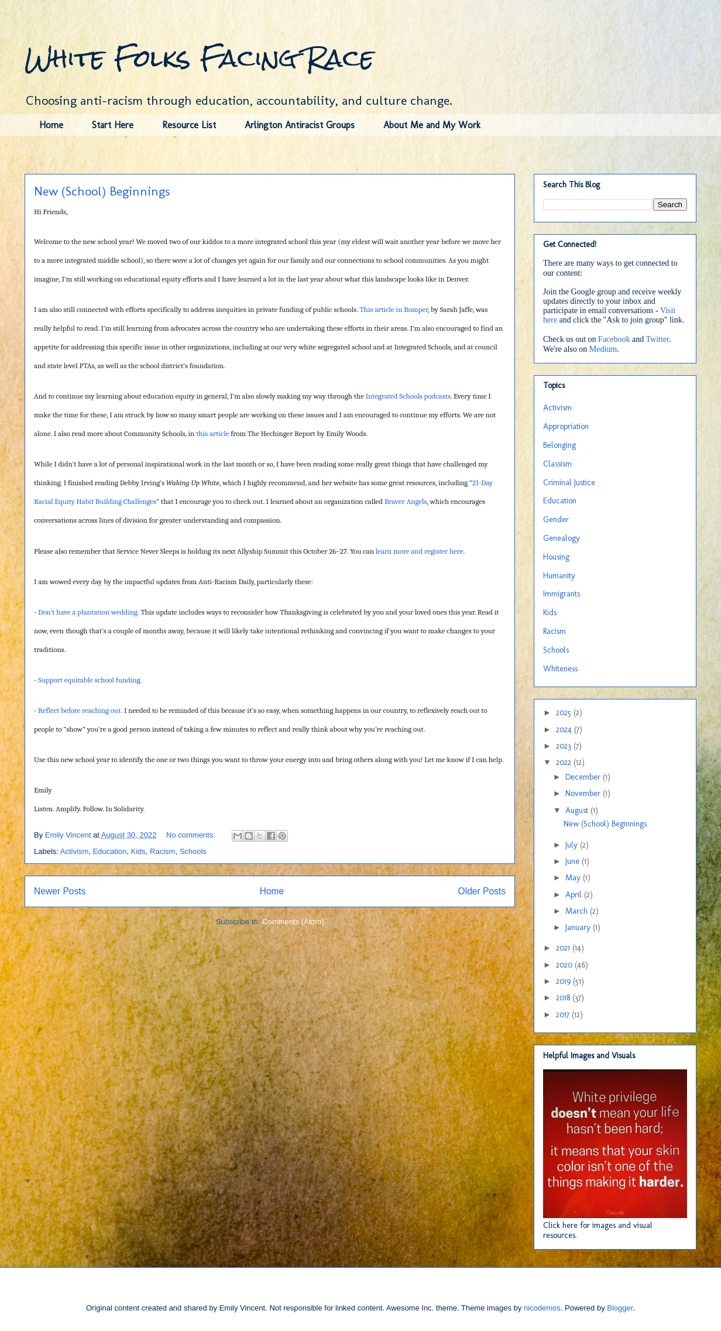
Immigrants (561, 594)
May (574, 878)
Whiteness (560, 669)
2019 (564, 981)
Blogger (620, 1307)
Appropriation (566, 426)
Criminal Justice (569, 483)
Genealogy (561, 538)
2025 (565, 713)
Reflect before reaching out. (80, 710)
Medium (603, 349)
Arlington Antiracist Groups (300, 125)
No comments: (191, 835)
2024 (565, 730)
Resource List (189, 125)
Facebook (614, 339)
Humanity (559, 576)
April (574, 895)
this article (212, 433)
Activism (74, 851)
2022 (565, 762)
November (584, 793)
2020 (565, 965)
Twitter (657, 339)
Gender (556, 519)
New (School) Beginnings (102, 191)
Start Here (112, 125)
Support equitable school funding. (90, 679)
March (577, 911)
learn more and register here (420, 551)
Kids (138, 851)
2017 (564, 1015)
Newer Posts (59, 891)
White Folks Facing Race (199, 57)
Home (51, 125)
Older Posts (482, 891)
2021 (564, 948)
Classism (557, 464)
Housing (556, 557)
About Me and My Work (431, 125)
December (584, 777)
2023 (565, 746)
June (573, 861)
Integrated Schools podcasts (408, 396)
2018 (564, 998)
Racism (162, 851)
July (572, 845)
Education (109, 851)
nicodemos (542, 1307)
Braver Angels (405, 501)
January (579, 927)
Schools (193, 851)
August (577, 810)
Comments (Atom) (293, 921)
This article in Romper (393, 309)
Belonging (559, 445)
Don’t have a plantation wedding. (88, 612)
